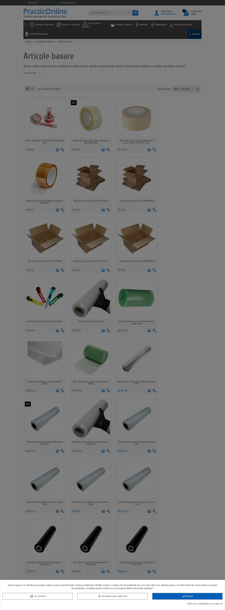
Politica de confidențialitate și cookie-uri (204, 603)
